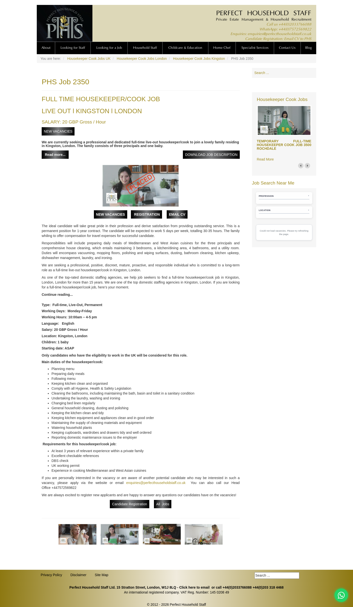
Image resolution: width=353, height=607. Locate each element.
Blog (308, 48)
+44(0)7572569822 (294, 29)
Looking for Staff (73, 48)
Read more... (55, 155)
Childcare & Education (185, 48)
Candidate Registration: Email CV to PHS (278, 39)
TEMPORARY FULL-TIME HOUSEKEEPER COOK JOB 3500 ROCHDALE (284, 145)
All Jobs (162, 504)
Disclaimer (78, 575)
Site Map (101, 575)
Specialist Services (254, 48)
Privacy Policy (51, 575)
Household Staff (145, 48)
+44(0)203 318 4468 (268, 587)
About (45, 48)
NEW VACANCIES (58, 131)
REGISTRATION (146, 214)
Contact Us (287, 48)
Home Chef (221, 48)
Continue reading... (57, 295)
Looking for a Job (109, 48)
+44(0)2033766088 (294, 24)
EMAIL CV (177, 214)
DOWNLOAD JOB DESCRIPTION (211, 155)
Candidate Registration (129, 504)
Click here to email (194, 587)
